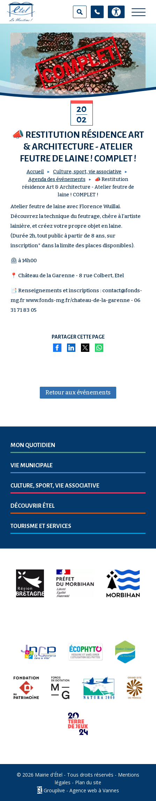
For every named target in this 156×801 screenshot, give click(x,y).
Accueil (35, 172)
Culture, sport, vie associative (87, 172)
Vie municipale (31, 465)
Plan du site (88, 782)
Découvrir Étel (32, 506)
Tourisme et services (40, 526)
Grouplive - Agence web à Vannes (81, 790)
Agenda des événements (57, 179)
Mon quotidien (32, 445)
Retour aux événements (78, 392)
